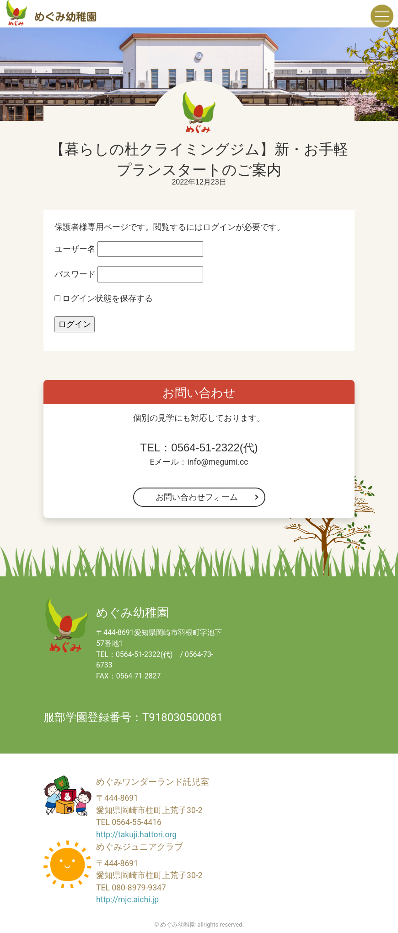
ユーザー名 (75, 249)
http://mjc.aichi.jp (127, 899)
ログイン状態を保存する (103, 298)
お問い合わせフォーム (197, 497)
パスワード (75, 274)
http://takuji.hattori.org (136, 834)
